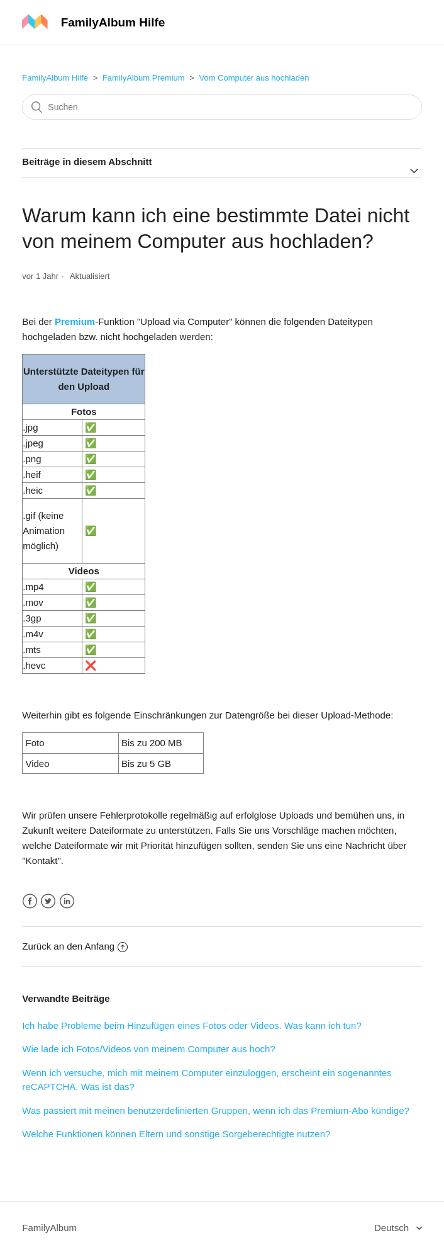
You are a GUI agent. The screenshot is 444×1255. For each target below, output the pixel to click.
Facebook (30, 901)
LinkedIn (67, 901)
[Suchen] (221, 107)
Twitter (48, 901)
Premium (75, 321)
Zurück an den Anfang (75, 946)
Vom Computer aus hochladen (254, 77)
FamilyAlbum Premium (144, 77)
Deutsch (392, 1227)
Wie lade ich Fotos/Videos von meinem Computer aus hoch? (148, 1048)
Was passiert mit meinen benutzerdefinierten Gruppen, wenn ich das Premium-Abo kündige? (215, 1110)
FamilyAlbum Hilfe (55, 77)
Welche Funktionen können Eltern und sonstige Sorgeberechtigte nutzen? (176, 1133)
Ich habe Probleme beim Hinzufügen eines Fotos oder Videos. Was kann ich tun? (191, 1025)
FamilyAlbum (49, 1227)
